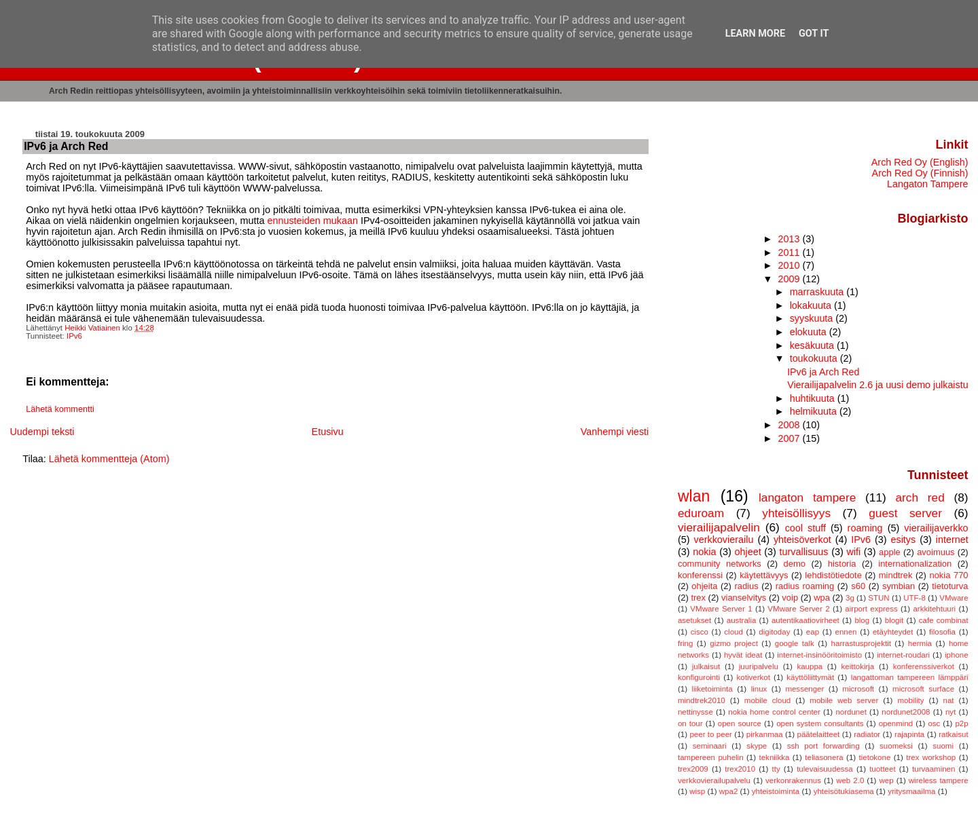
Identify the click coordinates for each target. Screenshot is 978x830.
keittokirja (858, 666)
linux (759, 689)
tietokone (875, 757)
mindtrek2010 (701, 700)
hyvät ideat (743, 655)
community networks (719, 564)
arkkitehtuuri (934, 609)
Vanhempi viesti (615, 431)
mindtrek (896, 575)
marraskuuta (818, 291)
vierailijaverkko (936, 528)
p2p (961, 723)
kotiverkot (753, 677)
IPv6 (74, 336)
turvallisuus (804, 551)
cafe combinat (943, 620)
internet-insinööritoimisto (819, 655)
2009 (790, 278)
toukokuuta (815, 358)
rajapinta (909, 734)
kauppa (809, 666)
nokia (704, 551)
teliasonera (824, 757)
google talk (794, 643)
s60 (858, 586)
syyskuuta (813, 318)
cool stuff (805, 528)
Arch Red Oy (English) (919, 162)
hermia (920, 643)
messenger (804, 689)
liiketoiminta (711, 689)
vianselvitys (743, 597)
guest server (905, 513)
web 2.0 (850, 780)
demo (794, 564)
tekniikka (774, 757)
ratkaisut (953, 734)
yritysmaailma (911, 791)
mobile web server (844, 700)
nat (948, 700)
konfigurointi (699, 677)
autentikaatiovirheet (805, 620)
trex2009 (693, 769)
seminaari (710, 746)
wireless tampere (938, 780)
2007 (790, 438)
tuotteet (882, 769)
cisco (699, 632)
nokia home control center (774, 712)
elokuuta (809, 331)
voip (790, 597)
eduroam (701, 513)
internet (952, 539)
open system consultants (819, 723)
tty (776, 769)
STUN (878, 598)
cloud (733, 632)
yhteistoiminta (775, 791)
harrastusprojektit (861, 643)
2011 (790, 252)
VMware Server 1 (721, 609)
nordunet (850, 712)
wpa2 (728, 791)
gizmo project (734, 643)
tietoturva (950, 586)
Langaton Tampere (927, 183)
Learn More (755, 33)
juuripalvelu (758, 666)
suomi (943, 746)
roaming (865, 528)
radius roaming (805, 586)
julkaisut (706, 666)
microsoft (858, 689)
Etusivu (328, 431)
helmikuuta (814, 411)
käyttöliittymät (810, 677)
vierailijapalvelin (719, 527)
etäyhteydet (893, 632)
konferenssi (700, 575)
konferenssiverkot (923, 666)
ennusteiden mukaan (312, 220)
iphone (956, 655)
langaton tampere (807, 497)
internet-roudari (903, 655)
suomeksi (896, 746)
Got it (814, 33)
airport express (871, 609)
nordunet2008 (906, 712)
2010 (790, 265)
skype (756, 746)
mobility (910, 700)
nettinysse (695, 712)
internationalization (915, 564)
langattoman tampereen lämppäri (909, 677)
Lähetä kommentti (60, 409)
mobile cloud (767, 700)
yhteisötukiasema (844, 791)
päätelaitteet (818, 734)
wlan (694, 496)
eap (812, 632)
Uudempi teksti (42, 431)
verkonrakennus (793, 780)
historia (842, 564)
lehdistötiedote (833, 575)
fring (685, 643)
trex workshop (931, 757)
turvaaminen (933, 769)
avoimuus (935, 552)
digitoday (774, 632)
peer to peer (710, 734)
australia (742, 620)
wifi (853, 551)
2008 (790, 424)
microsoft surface (923, 689)
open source (739, 723)
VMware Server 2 (798, 609)
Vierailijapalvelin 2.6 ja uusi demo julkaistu (877, 384)
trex (698, 597)
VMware (953, 598)
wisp (697, 791)
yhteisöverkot (802, 539)
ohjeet (747, 551)
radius (746, 586)
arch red (919, 497)
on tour (690, 723)
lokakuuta (812, 305)
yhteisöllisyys (796, 513)
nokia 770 (948, 575)
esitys (903, 539)
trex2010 (740, 769)
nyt (950, 712)
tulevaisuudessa (825, 769)
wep (886, 780)
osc (934, 723)
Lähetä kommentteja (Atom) (109, 458)
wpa (822, 597)
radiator (867, 734)
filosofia (942, 632)
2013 (790, 238)
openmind (896, 723)
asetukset (694, 620)
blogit (894, 620)
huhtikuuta (813, 398)
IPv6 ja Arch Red (823, 371)
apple (890, 552)
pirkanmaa (764, 734)
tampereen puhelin (711, 757)
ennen (845, 632)
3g (850, 598)
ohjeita (704, 586)
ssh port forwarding (823, 746)
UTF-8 (914, 598)
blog (861, 620)
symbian (898, 586)
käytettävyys (764, 575)
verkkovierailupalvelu (714, 780)
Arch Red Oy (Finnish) (920, 173)
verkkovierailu (723, 539)
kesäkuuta (813, 345)
